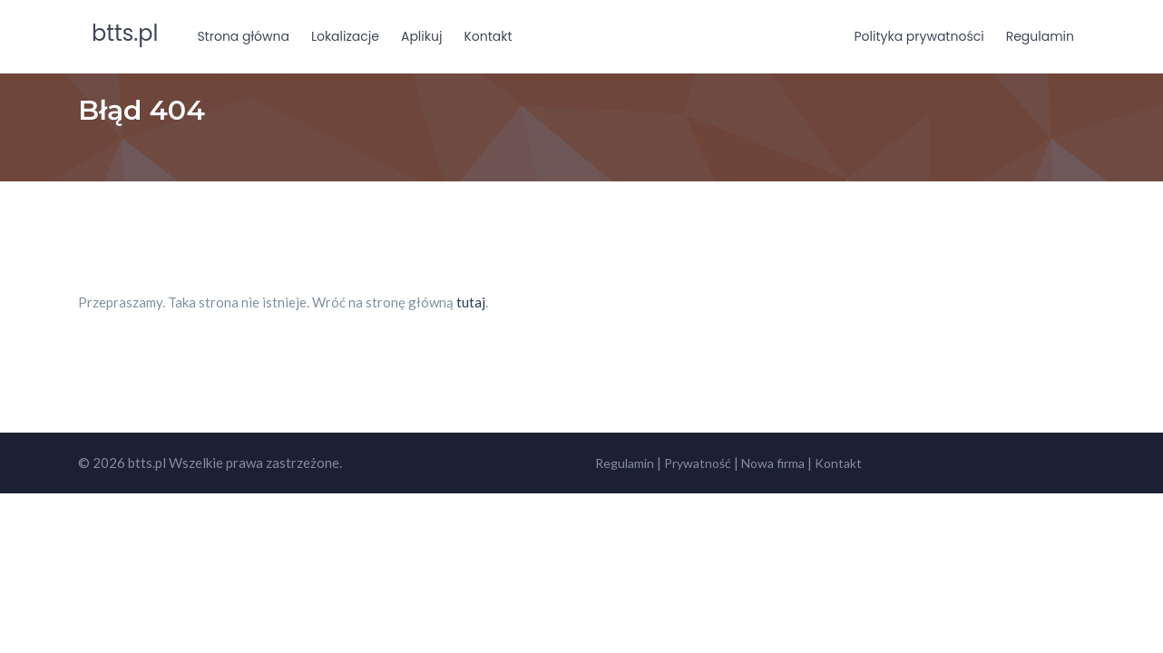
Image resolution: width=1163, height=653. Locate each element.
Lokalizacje (345, 36)
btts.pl (125, 33)
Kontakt (488, 36)
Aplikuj (421, 36)
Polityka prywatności (919, 36)
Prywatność (697, 463)
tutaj (470, 302)
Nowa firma (773, 463)
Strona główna (243, 36)
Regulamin (1040, 36)
